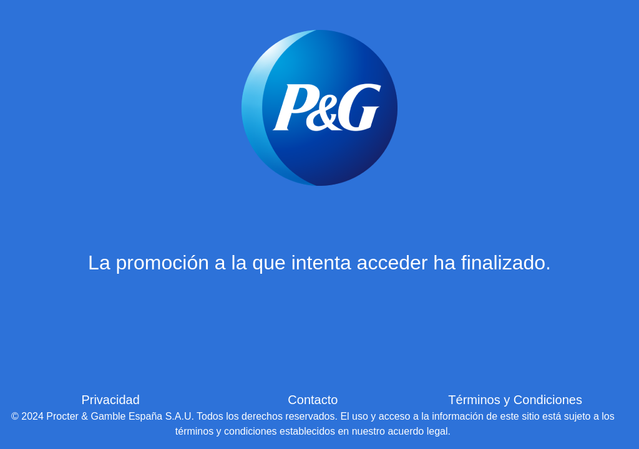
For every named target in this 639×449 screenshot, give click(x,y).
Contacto (313, 400)
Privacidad (110, 400)
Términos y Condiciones (515, 400)
